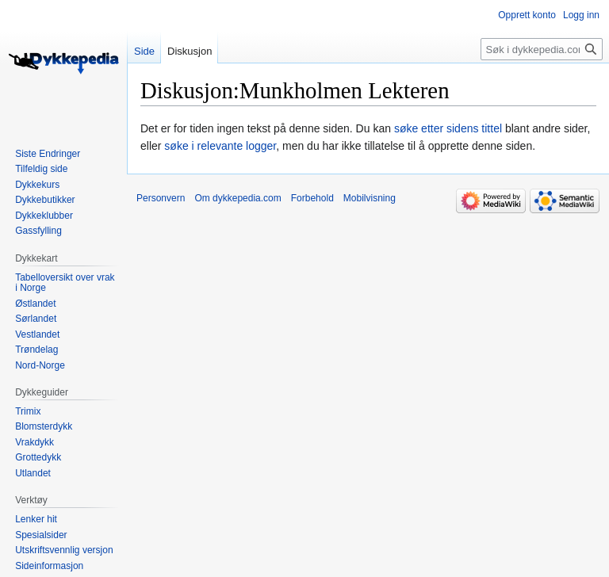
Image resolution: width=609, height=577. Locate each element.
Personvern (160, 198)
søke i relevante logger (220, 145)
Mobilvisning (369, 198)
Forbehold (312, 198)
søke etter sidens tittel (448, 128)
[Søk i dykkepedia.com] (542, 49)
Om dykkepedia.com (237, 198)
